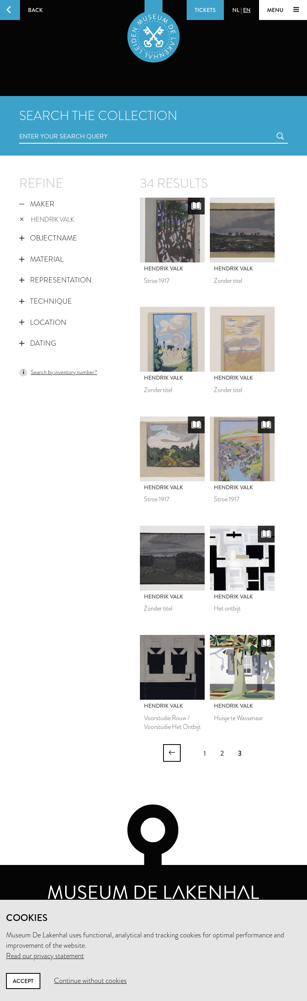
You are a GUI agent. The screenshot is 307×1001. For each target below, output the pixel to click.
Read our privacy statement (45, 956)
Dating (37, 343)
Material (41, 259)
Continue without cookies (90, 980)
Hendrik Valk (47, 219)
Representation (55, 280)
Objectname (48, 238)
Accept (23, 981)
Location (42, 322)
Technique (45, 301)
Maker (36, 204)
